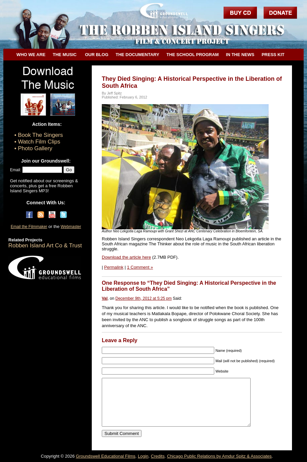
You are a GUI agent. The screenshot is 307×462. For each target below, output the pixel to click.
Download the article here (126, 257)
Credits (158, 456)
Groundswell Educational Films (105, 456)
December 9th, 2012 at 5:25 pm (143, 298)
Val (104, 298)
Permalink (113, 267)
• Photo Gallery (33, 148)
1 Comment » (140, 267)
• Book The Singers (38, 135)
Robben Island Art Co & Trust (45, 245)
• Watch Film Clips (37, 142)
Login (143, 456)
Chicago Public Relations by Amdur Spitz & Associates (219, 456)
